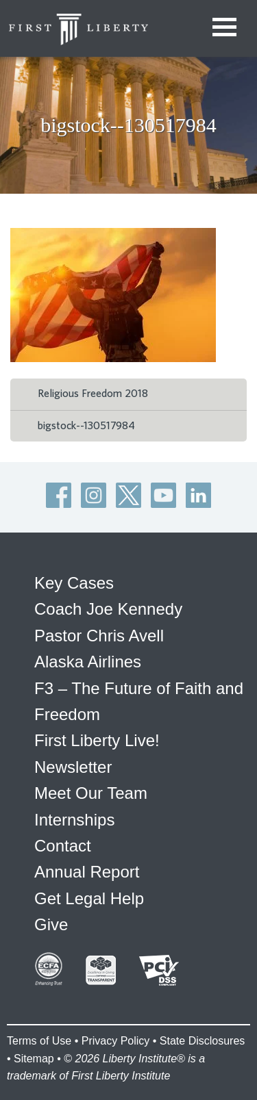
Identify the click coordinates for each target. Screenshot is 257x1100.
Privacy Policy (116, 1041)
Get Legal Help (89, 898)
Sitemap (34, 1058)
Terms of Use (39, 1041)
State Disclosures (202, 1041)
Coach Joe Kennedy (108, 609)
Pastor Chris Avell (99, 635)
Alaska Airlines (87, 661)
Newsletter (73, 767)
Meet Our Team (90, 793)
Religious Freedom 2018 (93, 393)
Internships (74, 819)
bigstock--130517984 (86, 425)
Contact (62, 845)
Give (51, 924)
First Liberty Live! (97, 740)
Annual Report (86, 871)
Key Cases (74, 583)
